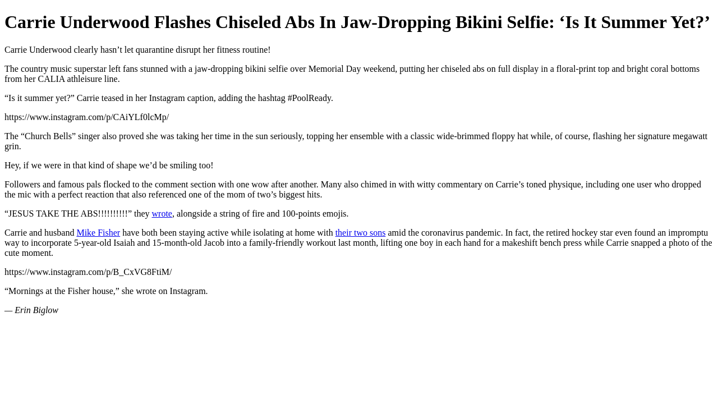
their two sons (360, 232)
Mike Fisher (98, 232)
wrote (162, 213)
